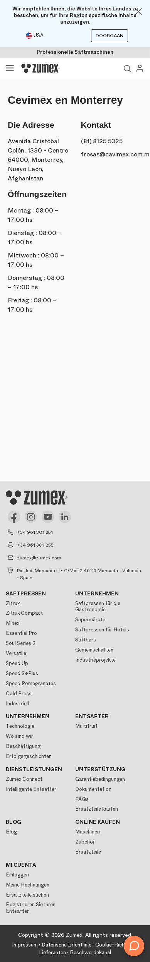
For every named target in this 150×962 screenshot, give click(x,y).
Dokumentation (93, 789)
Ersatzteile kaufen (96, 809)
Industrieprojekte (95, 660)
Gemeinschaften (94, 649)
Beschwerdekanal (90, 952)
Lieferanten (52, 952)
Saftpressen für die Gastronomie (97, 607)
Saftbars (85, 639)
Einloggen (17, 874)
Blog (11, 831)
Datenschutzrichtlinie (66, 944)
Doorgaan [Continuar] (109, 35)
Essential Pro (21, 633)
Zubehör (85, 841)
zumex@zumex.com (39, 557)
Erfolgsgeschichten (29, 756)
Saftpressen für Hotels (102, 629)
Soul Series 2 (20, 643)
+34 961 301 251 (35, 532)
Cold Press (19, 693)
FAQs (82, 799)
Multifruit (86, 726)
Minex (12, 623)
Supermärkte (90, 619)
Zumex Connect (24, 779)
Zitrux (13, 603)
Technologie (20, 726)
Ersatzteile (88, 852)
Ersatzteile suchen (27, 895)
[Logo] (40, 68)
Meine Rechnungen (27, 884)
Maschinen (87, 831)
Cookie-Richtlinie (115, 944)
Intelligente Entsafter (31, 789)
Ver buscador (127, 68)
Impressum (25, 944)
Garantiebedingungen (100, 779)
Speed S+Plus (22, 673)
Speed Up (17, 663)
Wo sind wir (19, 736)
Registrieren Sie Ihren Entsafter (31, 908)
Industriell (17, 703)
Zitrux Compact (24, 613)
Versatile (16, 653)
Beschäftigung (23, 746)
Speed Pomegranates (31, 683)
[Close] (138, 11)
